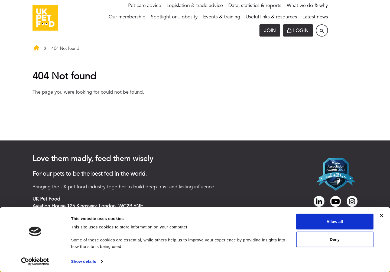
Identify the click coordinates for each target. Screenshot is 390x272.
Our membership (127, 17)
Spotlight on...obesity (174, 17)
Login (300, 30)
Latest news (315, 17)
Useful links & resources (271, 17)
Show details (83, 261)
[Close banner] (382, 216)
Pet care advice (144, 5)
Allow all (334, 221)
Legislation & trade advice (195, 5)
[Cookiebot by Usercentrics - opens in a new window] (35, 261)
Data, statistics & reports (254, 5)
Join (270, 30)
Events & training (221, 17)
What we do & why (307, 5)
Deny (335, 239)
